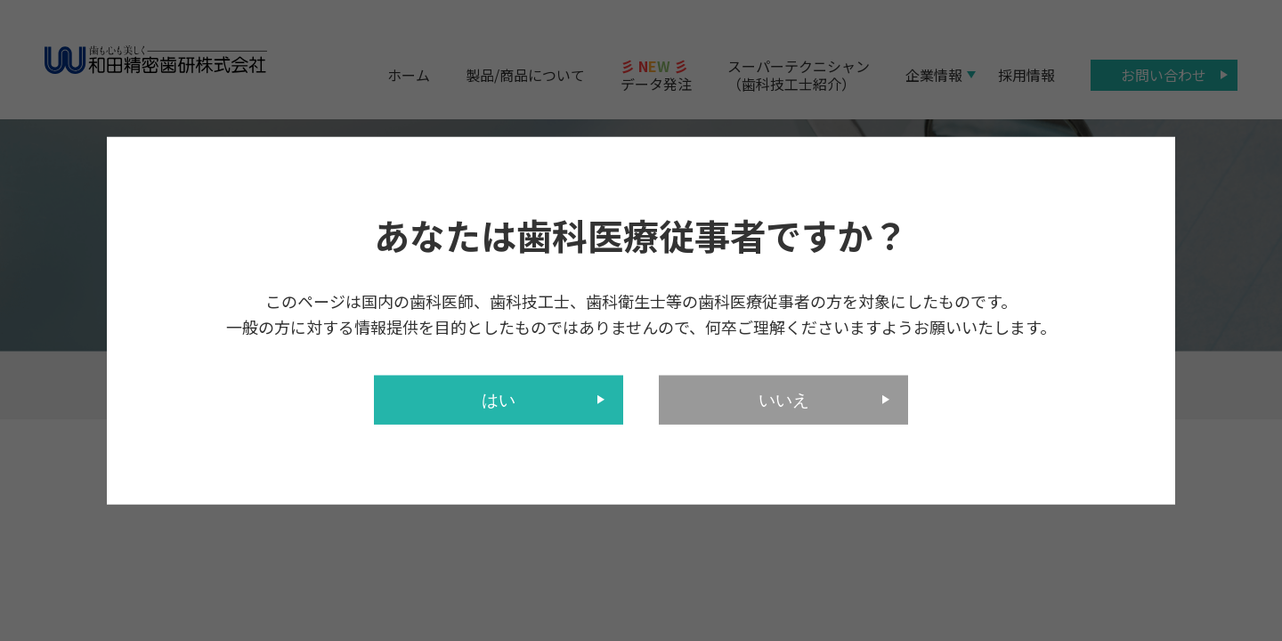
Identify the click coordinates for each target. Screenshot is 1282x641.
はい (498, 399)
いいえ (784, 399)
